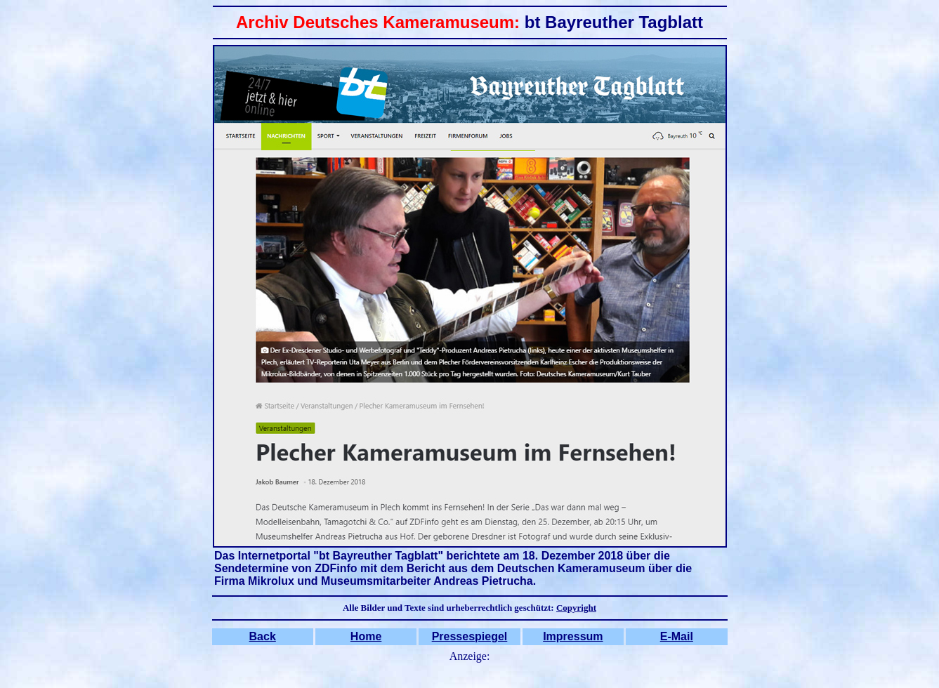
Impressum (573, 636)
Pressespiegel (470, 636)
